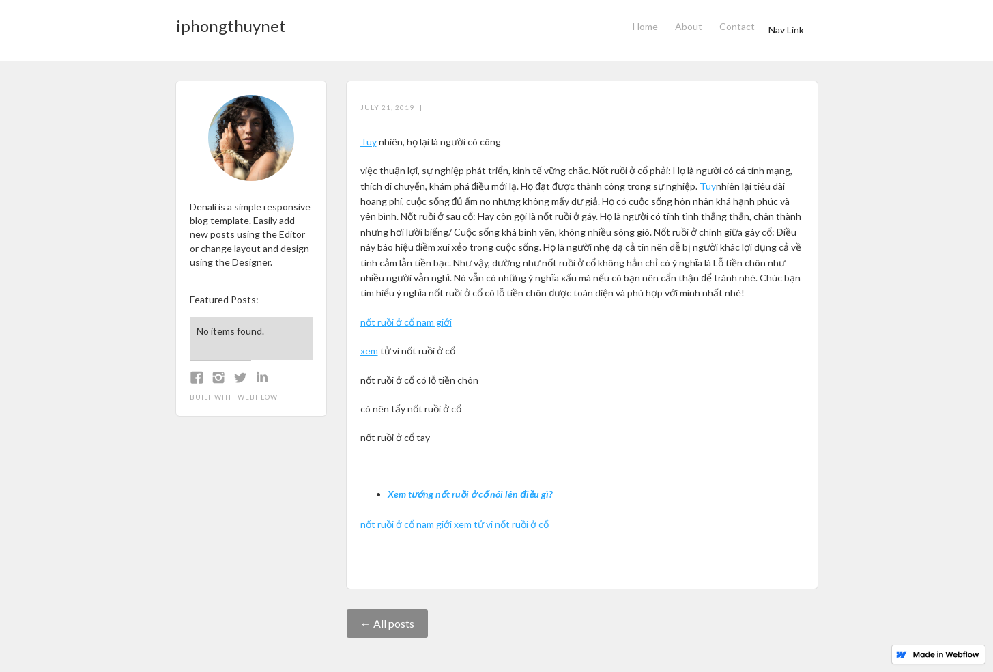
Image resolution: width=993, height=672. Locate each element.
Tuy (368, 142)
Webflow (258, 397)
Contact (737, 26)
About (688, 26)
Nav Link (786, 30)
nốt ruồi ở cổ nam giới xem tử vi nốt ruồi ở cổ (454, 524)
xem (369, 350)
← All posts (387, 623)
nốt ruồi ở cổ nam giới (406, 322)
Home (645, 26)
